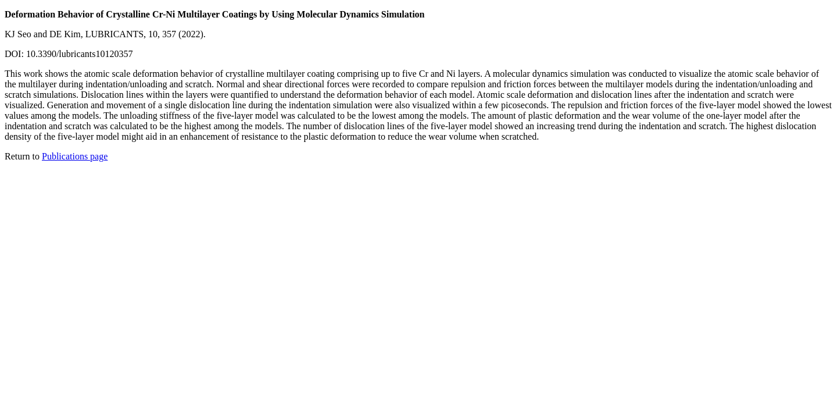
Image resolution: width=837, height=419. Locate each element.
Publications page (75, 156)
